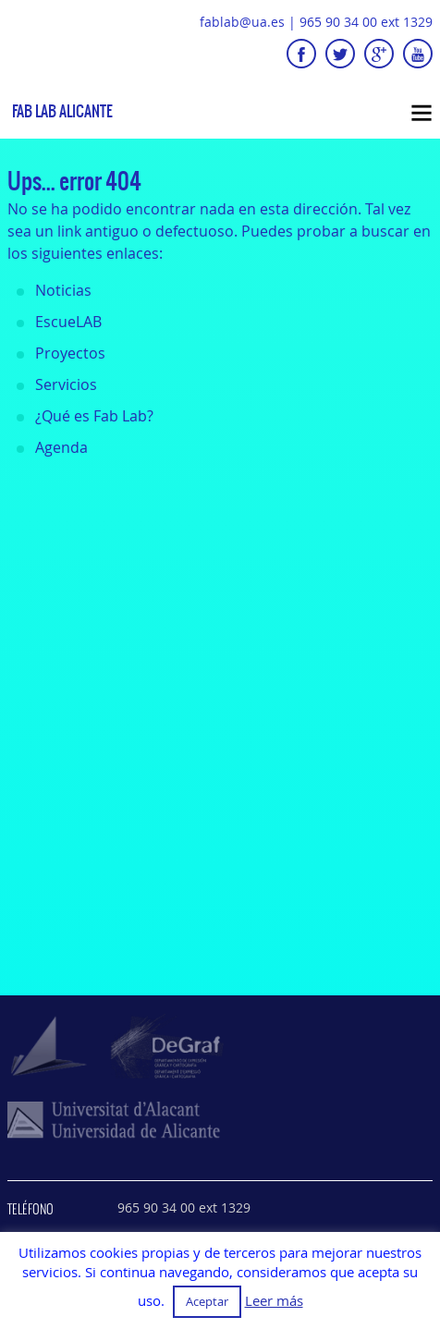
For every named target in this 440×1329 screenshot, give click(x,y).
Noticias (63, 290)
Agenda (61, 447)
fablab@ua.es (242, 21)
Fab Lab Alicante (62, 111)
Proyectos (70, 353)
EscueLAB (68, 321)
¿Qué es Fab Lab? (94, 416)
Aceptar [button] (207, 1301)
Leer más (274, 1301)
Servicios (66, 384)
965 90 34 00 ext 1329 (366, 21)
